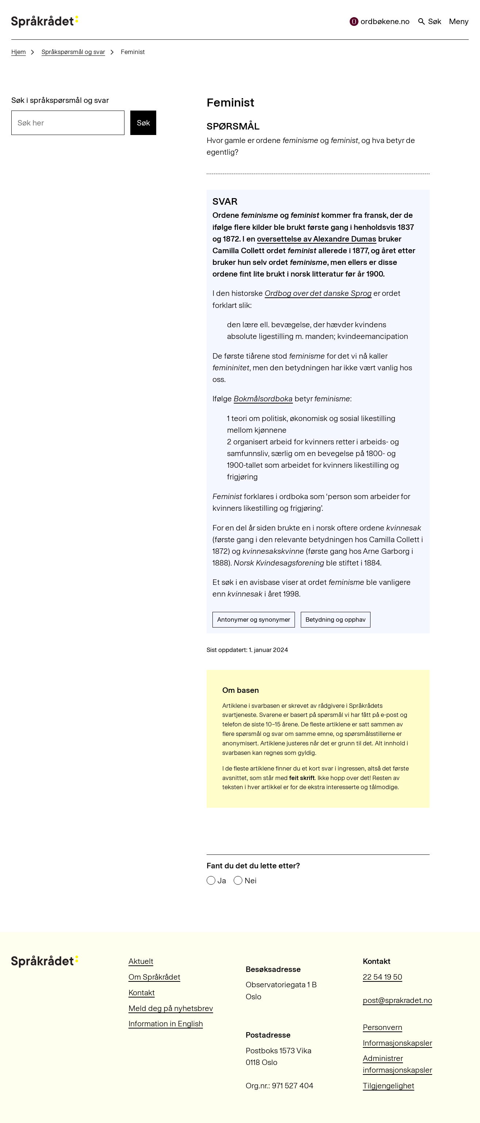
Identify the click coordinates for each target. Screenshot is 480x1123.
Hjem (18, 51)
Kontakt (141, 992)
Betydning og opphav (336, 619)
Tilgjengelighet (388, 1085)
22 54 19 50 (382, 976)
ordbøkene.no (380, 21)
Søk (429, 21)
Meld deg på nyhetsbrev (170, 1008)
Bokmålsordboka (263, 398)
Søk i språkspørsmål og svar (60, 100)
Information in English (165, 1023)
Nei (251, 880)
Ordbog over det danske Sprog (318, 293)
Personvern (382, 1027)
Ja (222, 880)
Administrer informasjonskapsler (397, 1064)
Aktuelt (140, 961)
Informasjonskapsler (397, 1042)
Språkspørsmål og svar (73, 51)
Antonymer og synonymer (253, 619)
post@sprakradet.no (397, 1000)
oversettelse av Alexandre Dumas (316, 238)
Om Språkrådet (154, 976)
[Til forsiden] (44, 22)
